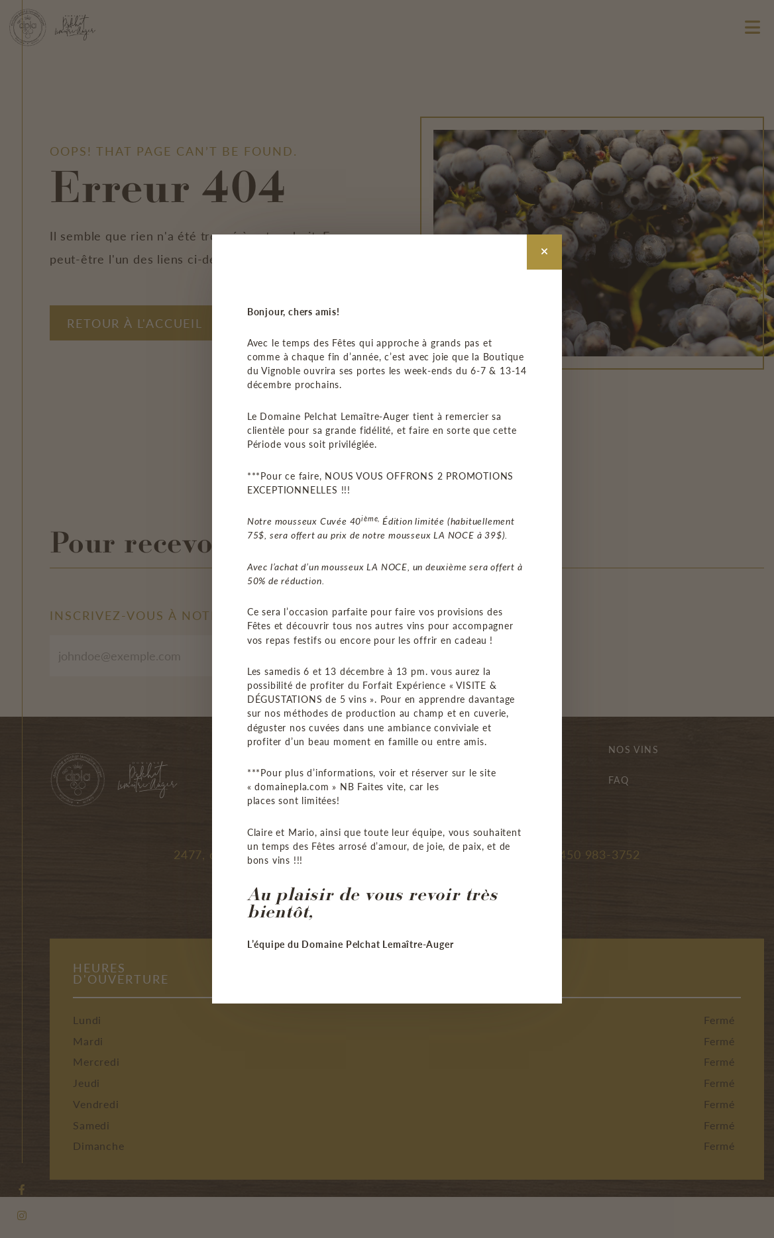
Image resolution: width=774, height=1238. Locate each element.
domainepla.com (291, 786)
